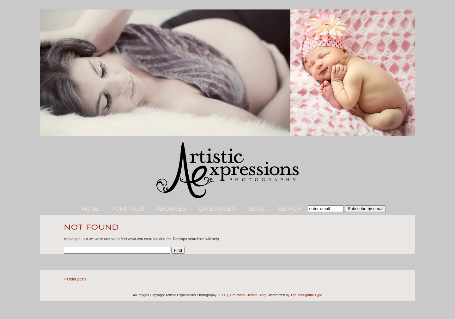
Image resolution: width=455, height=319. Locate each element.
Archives (171, 209)
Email (256, 209)
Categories (217, 209)
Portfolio (128, 209)
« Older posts (75, 279)
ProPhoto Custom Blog (247, 295)
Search (289, 209)
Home (90, 209)
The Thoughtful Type (306, 295)
